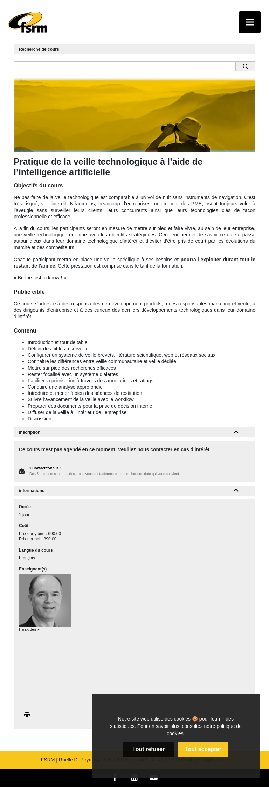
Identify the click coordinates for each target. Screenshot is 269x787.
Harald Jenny (29, 629)
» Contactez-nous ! (45, 468)
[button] (236, 432)
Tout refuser (148, 749)
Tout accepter (203, 749)
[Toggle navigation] (250, 22)
